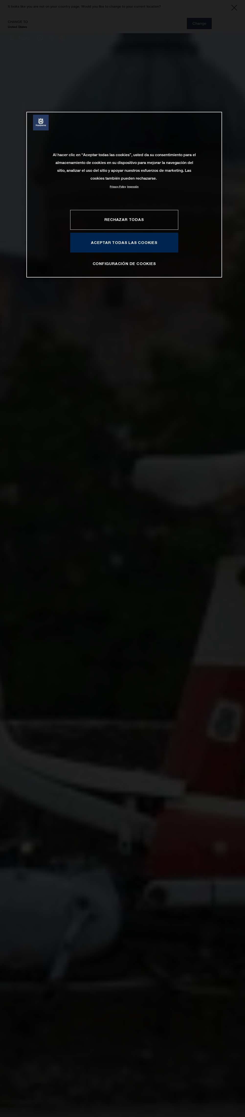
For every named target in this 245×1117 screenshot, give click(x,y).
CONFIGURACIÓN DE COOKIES (124, 263)
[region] (124, 194)
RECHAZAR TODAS (124, 219)
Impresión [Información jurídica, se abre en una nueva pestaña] (133, 186)
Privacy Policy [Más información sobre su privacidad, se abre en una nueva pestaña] (118, 186)
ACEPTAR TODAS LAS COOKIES (124, 242)
